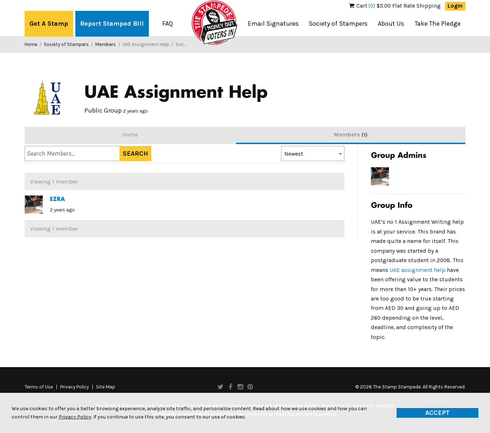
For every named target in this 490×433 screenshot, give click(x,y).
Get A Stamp (48, 24)
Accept (437, 413)
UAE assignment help (417, 270)
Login (455, 6)
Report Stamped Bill (112, 24)
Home (31, 44)
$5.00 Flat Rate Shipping (395, 6)
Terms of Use (39, 387)
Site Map (105, 387)
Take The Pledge (438, 24)
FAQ (167, 24)
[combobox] (312, 153)
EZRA (57, 199)
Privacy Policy (74, 387)
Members (105, 44)
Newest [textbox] (293, 154)
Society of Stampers (338, 24)
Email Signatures (273, 24)
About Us (391, 24)
